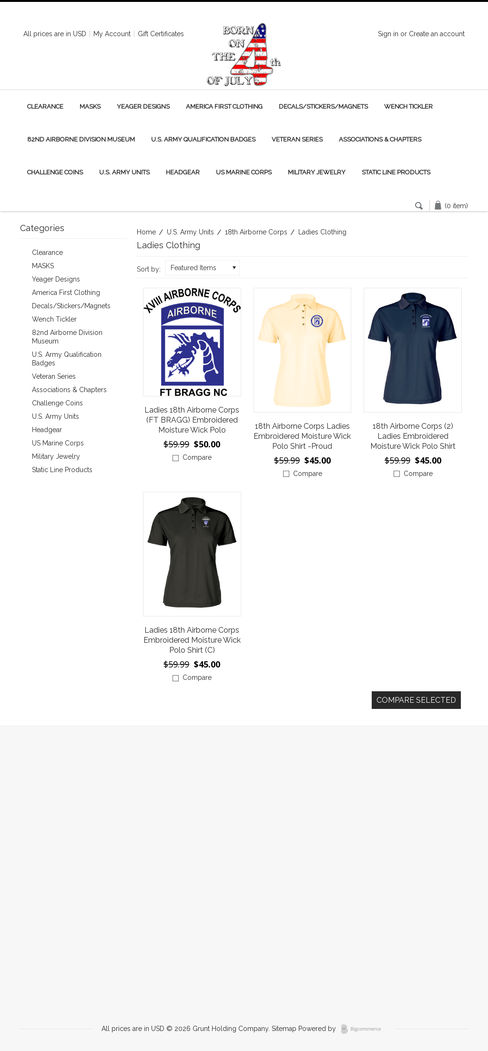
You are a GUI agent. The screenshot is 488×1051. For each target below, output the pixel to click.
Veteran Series (297, 139)
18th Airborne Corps (256, 232)
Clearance (45, 106)
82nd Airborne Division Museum (81, 139)
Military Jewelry (317, 172)
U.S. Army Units (124, 172)
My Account (112, 34)
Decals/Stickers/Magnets (323, 106)
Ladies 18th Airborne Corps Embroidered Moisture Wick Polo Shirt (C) (192, 640)
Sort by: (149, 269)
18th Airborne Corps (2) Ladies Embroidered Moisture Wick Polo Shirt (413, 436)
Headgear (183, 172)
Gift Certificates (161, 34)
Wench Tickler (408, 106)
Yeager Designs (143, 106)
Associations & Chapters (380, 139)
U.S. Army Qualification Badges (203, 139)
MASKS (90, 106)
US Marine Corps (244, 172)
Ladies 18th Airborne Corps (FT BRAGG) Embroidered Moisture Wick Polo (191, 420)
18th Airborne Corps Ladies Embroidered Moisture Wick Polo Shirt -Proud (302, 436)
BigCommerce (363, 1029)
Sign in (388, 34)
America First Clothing (224, 106)
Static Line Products (396, 172)
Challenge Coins (55, 172)
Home (146, 232)
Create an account (437, 34)
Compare (197, 457)
